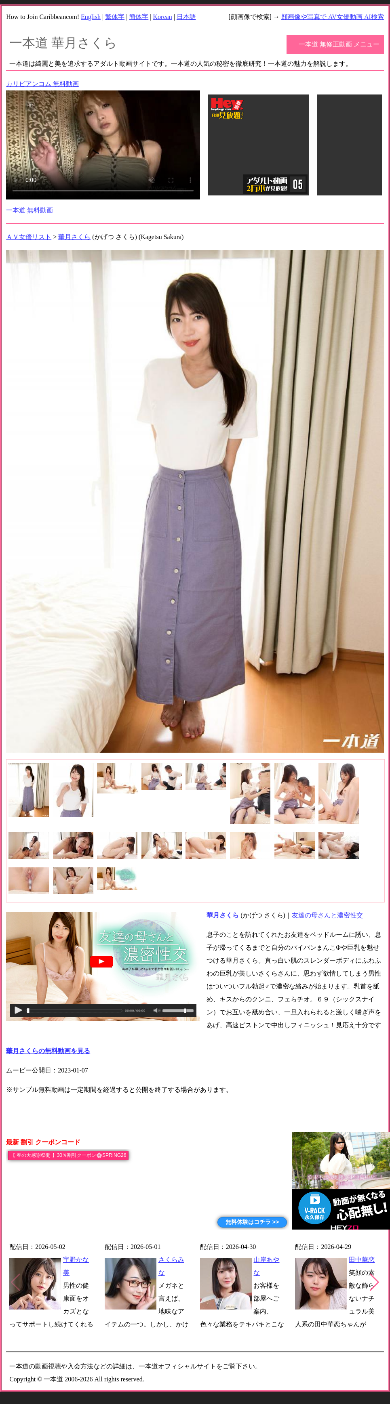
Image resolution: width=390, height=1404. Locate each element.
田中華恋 (362, 1259)
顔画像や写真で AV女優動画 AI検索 (332, 16)
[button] (374, 1282)
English (91, 16)
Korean (162, 16)
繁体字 (114, 16)
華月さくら (74, 236)
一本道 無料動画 (29, 210)
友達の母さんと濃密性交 (327, 915)
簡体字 (138, 16)
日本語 (186, 16)
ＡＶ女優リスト (28, 236)
